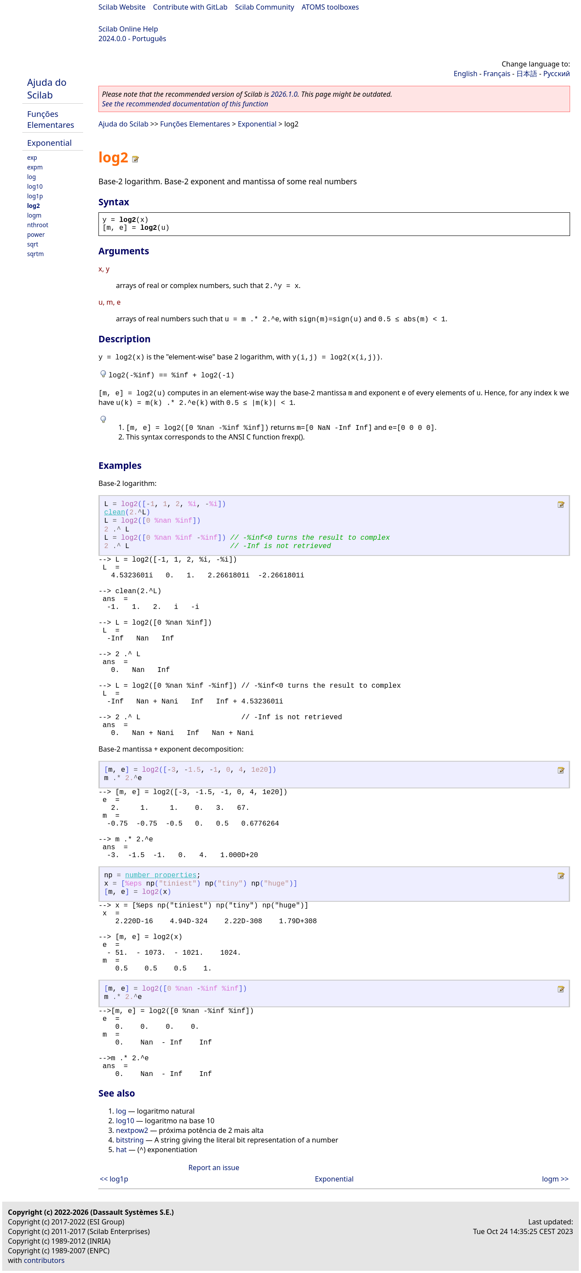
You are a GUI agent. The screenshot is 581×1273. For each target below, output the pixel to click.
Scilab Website (122, 7)
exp (32, 157)
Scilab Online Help (128, 29)
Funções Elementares (50, 119)
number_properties (160, 875)
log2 (33, 205)
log (31, 176)
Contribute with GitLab (190, 7)
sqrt (32, 244)
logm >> (555, 1179)
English (465, 73)
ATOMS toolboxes (330, 7)
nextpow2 (132, 1130)
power (36, 234)
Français (497, 73)
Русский (556, 73)
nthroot (37, 225)
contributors (44, 1260)
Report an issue (214, 1167)
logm (34, 215)
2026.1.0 (284, 94)
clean (114, 513)
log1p (35, 196)
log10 (35, 186)
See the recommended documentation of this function (185, 104)
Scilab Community (264, 7)
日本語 (526, 73)
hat (121, 1149)
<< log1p (114, 1179)
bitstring (130, 1140)
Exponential (49, 142)
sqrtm (35, 254)
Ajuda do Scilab (46, 88)
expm (35, 167)
